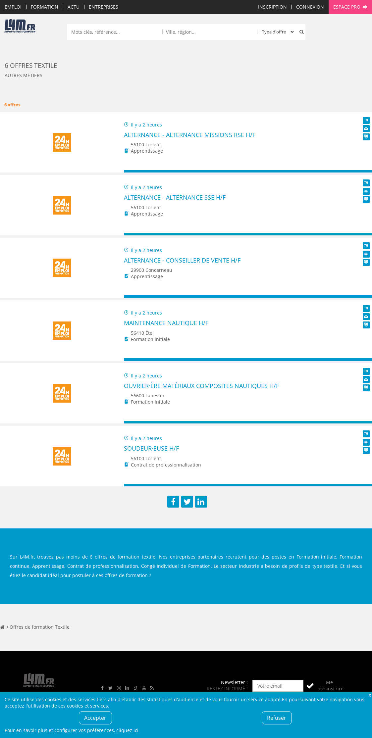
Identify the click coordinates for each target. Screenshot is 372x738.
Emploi (13, 7)
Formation (44, 7)
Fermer (369, 695)
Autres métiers (23, 75)
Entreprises (103, 7)
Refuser (276, 717)
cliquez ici (127, 730)
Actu (74, 7)
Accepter (95, 717)
